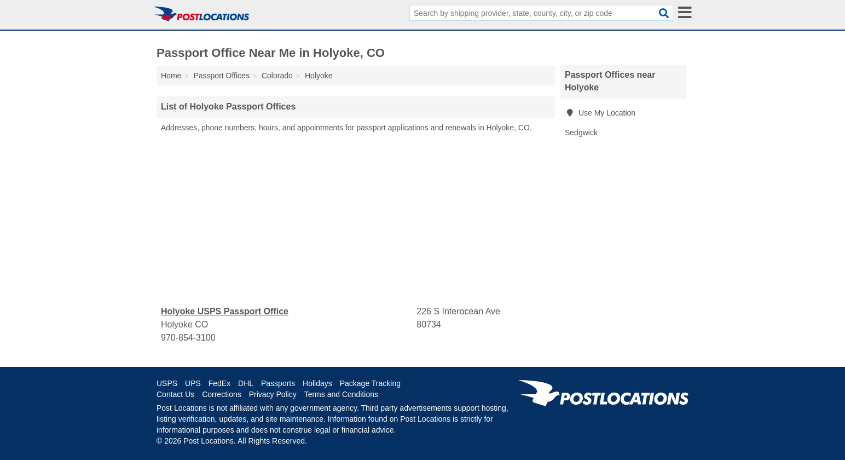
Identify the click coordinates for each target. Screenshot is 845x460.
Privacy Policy (273, 394)
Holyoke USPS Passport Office (224, 311)
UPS (193, 383)
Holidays (317, 383)
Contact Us (175, 394)
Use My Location (600, 112)
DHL (245, 383)
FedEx (219, 383)
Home (171, 75)
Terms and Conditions (341, 394)
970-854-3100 (188, 337)
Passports (278, 383)
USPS (167, 383)
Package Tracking (370, 383)
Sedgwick (581, 132)
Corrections (221, 394)
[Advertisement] (356, 219)
